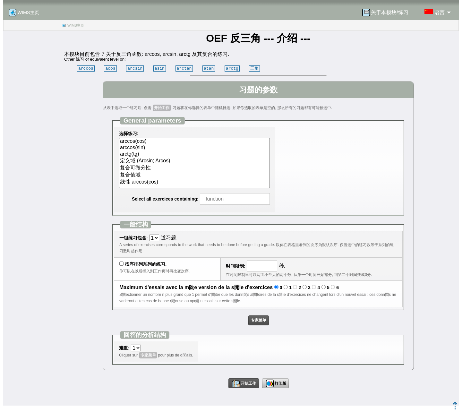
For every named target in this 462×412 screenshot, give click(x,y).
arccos (85, 68)
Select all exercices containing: (165, 199)
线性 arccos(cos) (194, 182)
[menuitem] (387, 12)
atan (209, 68)
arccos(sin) (194, 148)
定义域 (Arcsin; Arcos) (194, 161)
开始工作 (161, 108)
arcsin (134, 68)
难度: (124, 347)
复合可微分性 (194, 168)
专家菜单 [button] (258, 320)
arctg (232, 68)
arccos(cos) (194, 141)
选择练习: (129, 133)
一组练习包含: (133, 237)
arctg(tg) (194, 154)
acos (110, 68)
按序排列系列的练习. (146, 264)
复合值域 (194, 175)
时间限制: (235, 266)
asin (160, 68)
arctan (184, 68)
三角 (254, 68)
